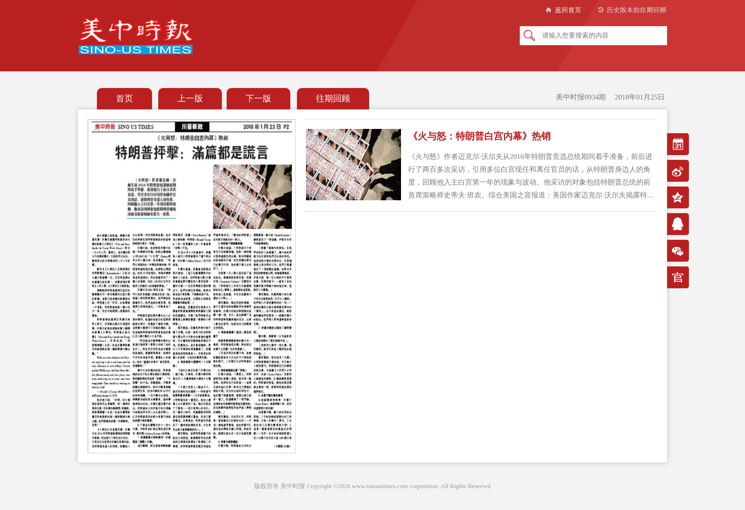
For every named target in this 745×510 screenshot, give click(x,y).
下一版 (258, 98)
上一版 (190, 98)
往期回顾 (333, 98)
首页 (124, 98)
